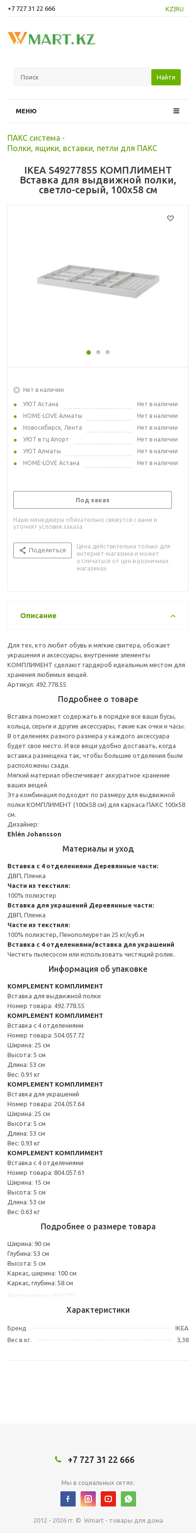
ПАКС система (33, 137)
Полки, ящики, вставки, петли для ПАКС (82, 148)
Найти (166, 77)
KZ (170, 8)
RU (179, 8)
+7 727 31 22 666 (31, 8)
